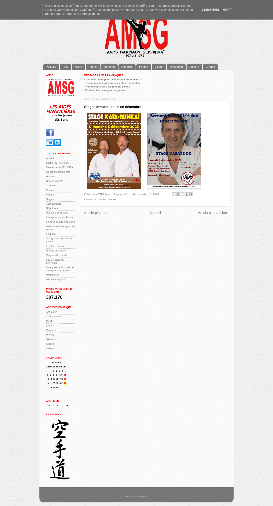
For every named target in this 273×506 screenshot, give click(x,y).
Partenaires (52, 274)
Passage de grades (57, 212)
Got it (227, 9)
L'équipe (51, 234)
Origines (51, 330)
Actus (78, 66)
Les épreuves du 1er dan (60, 217)
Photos (143, 66)
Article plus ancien (212, 213)
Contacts (127, 66)
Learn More (210, 9)
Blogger (142, 496)
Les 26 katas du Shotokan (55, 261)
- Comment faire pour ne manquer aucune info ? (113, 79)
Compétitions (53, 203)
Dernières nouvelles (57, 162)
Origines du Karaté (56, 255)
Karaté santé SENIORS (59, 167)
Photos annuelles (56, 250)
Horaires (109, 66)
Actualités (101, 199)
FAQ (65, 66)
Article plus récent (98, 213)
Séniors (194, 66)
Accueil (51, 66)
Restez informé (54, 181)
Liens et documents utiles (60, 221)
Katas (49, 325)
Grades (210, 66)
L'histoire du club (55, 246)
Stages (93, 66)
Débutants (176, 66)
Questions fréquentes (58, 171)
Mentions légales (55, 279)
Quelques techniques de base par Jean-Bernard (60, 269)
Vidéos (159, 66)
